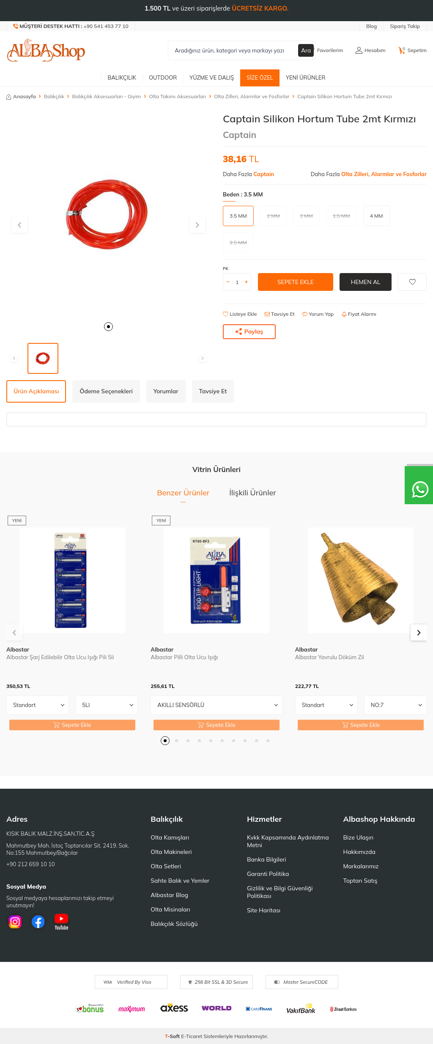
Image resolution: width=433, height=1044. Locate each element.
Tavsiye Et (280, 314)
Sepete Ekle (295, 282)
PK (225, 268)
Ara (306, 50)
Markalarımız (360, 866)
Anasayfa (21, 96)
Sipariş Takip (405, 26)
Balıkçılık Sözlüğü (174, 924)
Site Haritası (263, 910)
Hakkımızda (359, 852)
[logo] (46, 50)
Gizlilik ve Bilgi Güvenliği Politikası (280, 892)
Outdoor (163, 77)
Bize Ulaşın (358, 837)
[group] (108, 215)
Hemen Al (366, 282)
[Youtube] (61, 921)
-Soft (173, 1036)
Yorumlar (165, 391)
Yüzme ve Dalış (211, 77)
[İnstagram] (14, 921)
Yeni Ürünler (306, 77)
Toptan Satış (360, 880)
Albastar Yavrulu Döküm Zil (329, 657)
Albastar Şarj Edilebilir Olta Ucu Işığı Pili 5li (60, 657)
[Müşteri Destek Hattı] (71, 26)
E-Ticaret (191, 1036)
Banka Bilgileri (266, 859)
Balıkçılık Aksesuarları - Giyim (106, 96)
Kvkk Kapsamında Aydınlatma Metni (288, 841)
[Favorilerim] (325, 50)
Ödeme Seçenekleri (105, 391)
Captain (239, 134)
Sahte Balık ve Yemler (180, 880)
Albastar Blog (169, 895)
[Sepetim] (412, 50)
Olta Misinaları (170, 909)
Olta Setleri (166, 866)
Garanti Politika (268, 874)
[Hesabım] (370, 50)
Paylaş (249, 331)
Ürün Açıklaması (36, 391)
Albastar (17, 649)
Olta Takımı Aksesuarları (177, 96)
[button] (108, 326)
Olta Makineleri (171, 852)
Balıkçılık (121, 77)
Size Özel (260, 77)
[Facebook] (38, 921)
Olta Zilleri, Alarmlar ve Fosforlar (251, 96)
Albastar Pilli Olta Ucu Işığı (184, 657)
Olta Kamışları (170, 837)
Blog (371, 26)
